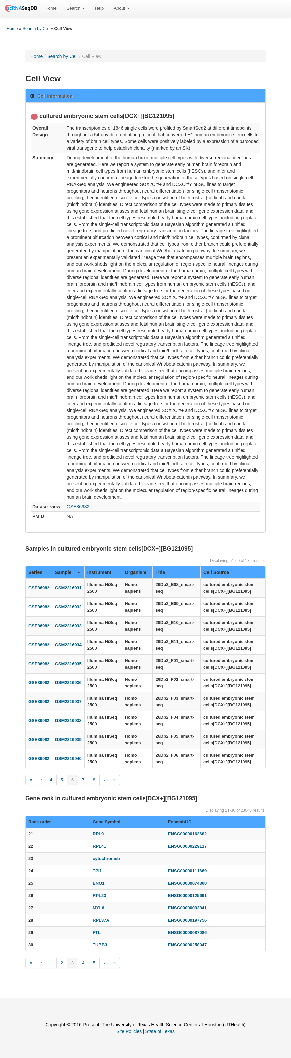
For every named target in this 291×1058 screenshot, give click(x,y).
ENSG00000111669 (187, 870)
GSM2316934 (68, 644)
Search (76, 8)
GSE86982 (78, 506)
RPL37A (101, 920)
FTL (97, 932)
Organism (135, 572)
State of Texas (160, 1031)
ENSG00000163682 (187, 833)
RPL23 (99, 895)
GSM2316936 (68, 682)
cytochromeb (106, 858)
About (122, 8)
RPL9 (98, 833)
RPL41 (99, 846)
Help (99, 8)
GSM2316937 (68, 701)
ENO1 (98, 883)
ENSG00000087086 (187, 932)
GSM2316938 (68, 720)
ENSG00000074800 (187, 883)
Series (35, 572)
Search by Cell (36, 28)
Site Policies (129, 1031)
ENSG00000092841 (187, 907)
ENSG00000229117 (187, 846)
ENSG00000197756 (187, 920)
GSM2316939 (68, 739)
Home (51, 8)
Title (160, 572)
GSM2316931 (68, 587)
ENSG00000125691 (187, 895)
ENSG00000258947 (187, 944)
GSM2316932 (68, 606)
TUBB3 (100, 944)
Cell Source (216, 572)
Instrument (99, 572)
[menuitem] (51, 8)
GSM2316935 (68, 663)
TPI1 (97, 870)
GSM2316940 (68, 758)
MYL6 (98, 907)
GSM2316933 (68, 625)
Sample (67, 572)
